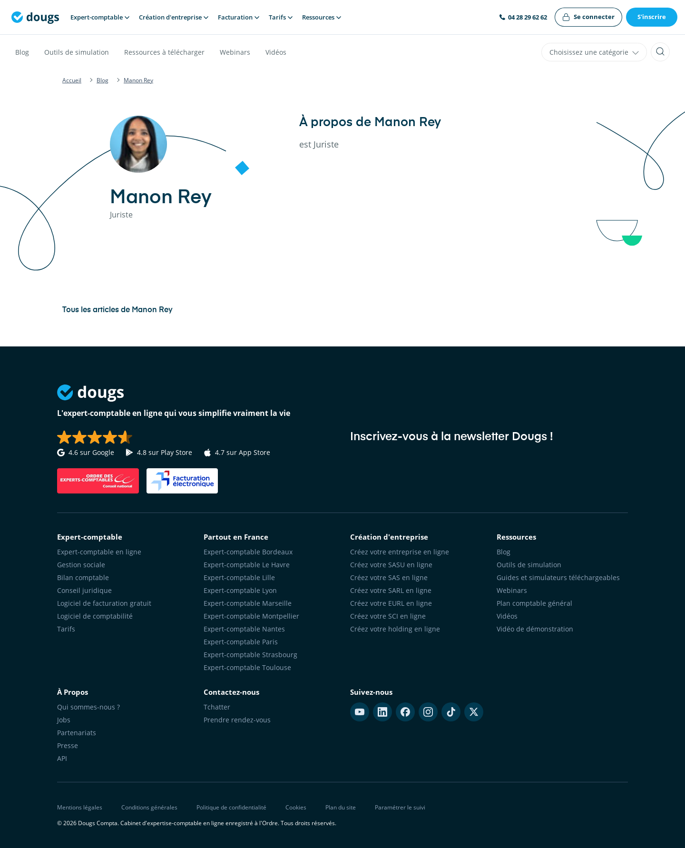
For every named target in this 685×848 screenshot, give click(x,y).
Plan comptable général (534, 603)
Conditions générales (149, 807)
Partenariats (76, 732)
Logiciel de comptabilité (95, 616)
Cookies (295, 807)
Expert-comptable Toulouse (247, 667)
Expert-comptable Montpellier (251, 616)
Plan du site (340, 807)
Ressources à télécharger (164, 52)
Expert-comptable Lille (239, 577)
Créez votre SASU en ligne (391, 564)
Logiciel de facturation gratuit (104, 603)
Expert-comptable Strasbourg (250, 654)
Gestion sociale (81, 564)
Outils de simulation (76, 52)
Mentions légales (79, 807)
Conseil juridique (84, 590)
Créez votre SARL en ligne (390, 590)
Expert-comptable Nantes (244, 628)
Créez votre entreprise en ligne (399, 551)
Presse (67, 745)
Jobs (63, 719)
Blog (22, 52)
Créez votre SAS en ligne (389, 577)
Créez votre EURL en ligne (391, 603)
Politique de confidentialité (231, 807)
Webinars (235, 52)
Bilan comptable (83, 577)
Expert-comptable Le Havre (247, 564)
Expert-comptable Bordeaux (248, 551)
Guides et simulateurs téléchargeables (558, 577)
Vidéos (275, 52)
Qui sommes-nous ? (88, 706)
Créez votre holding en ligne (395, 628)
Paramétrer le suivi (400, 807)
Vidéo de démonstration (535, 628)
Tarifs (66, 628)
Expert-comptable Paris (241, 641)
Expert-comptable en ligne (99, 551)
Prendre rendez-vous (237, 719)
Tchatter (217, 706)
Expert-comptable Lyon (240, 590)
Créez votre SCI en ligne (388, 616)
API (62, 758)
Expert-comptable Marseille (248, 603)
